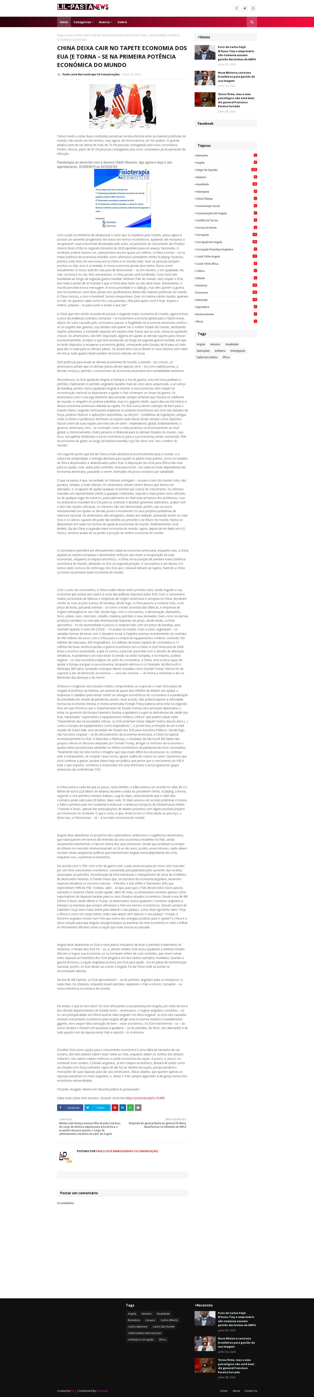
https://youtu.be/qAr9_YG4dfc (145, 1098)
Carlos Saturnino (138, 1326)
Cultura (226, 271)
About (236, 1391)
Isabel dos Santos (207, 357)
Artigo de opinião (226, 170)
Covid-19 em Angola (226, 256)
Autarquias (226, 191)
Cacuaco (150, 1320)
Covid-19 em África (226, 264)
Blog (73, 1391)
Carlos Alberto (169, 1320)
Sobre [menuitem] (122, 22)
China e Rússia (226, 198)
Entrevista (226, 300)
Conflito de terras (226, 220)
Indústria (220, 351)
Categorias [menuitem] (82, 22)
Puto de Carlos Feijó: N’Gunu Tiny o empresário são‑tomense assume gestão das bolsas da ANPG (237, 53)
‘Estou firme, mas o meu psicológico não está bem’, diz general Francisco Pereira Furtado (236, 100)
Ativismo (226, 177)
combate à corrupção (141, 1339)
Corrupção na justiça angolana (226, 249)
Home (224, 1391)
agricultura (226, 307)
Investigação (237, 351)
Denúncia (226, 285)
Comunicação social (226, 206)
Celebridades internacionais (144, 1333)
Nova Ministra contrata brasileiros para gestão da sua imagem (236, 77)
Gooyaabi (102, 1391)
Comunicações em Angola (226, 213)
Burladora (134, 1320)
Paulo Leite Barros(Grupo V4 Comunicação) (91, 74)
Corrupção (226, 235)
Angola (226, 162)
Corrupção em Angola (226, 242)
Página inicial (64, 35)
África (226, 321)
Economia (226, 292)
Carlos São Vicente (164, 1326)
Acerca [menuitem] (104, 22)
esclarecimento (226, 314)
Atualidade (226, 184)
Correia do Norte (226, 227)
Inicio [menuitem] (64, 22)
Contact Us (250, 1391)
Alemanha (226, 155)
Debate (226, 278)
